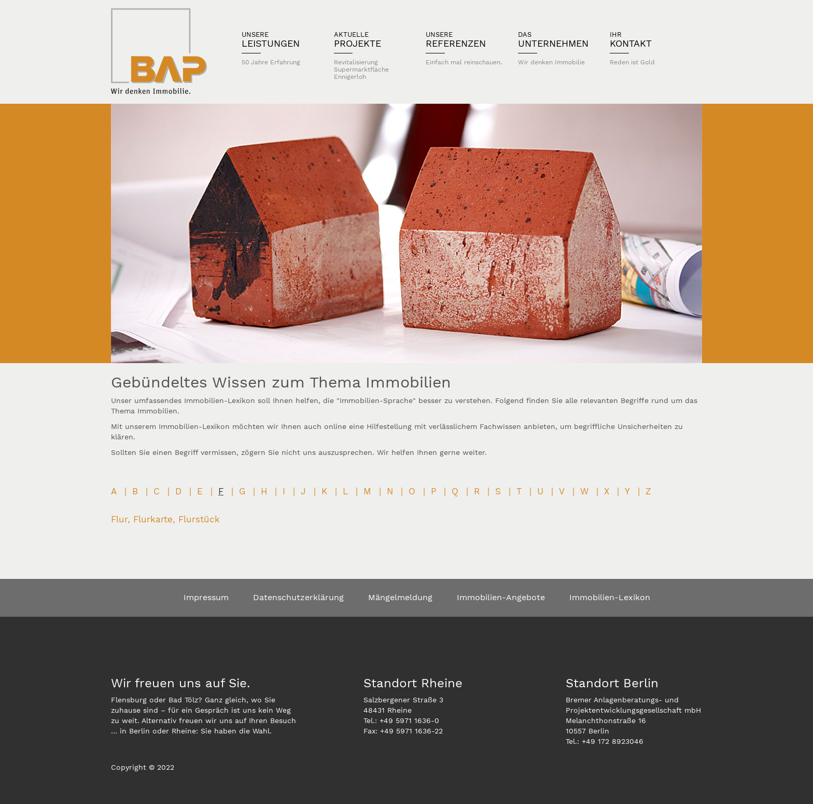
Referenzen (464, 48)
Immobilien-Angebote (501, 597)
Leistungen (280, 48)
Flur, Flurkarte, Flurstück (165, 519)
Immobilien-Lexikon (609, 597)
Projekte (372, 55)
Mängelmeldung (400, 597)
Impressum (206, 597)
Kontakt (648, 48)
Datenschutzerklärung (298, 597)
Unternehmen (556, 48)
